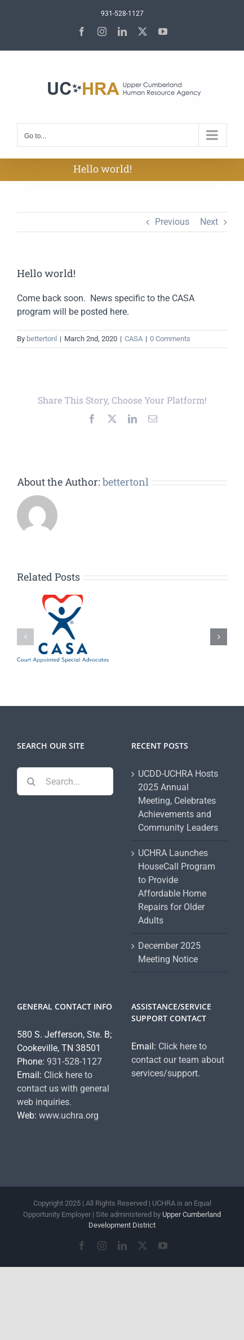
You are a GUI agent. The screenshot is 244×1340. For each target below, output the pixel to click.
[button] (25, 636)
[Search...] (65, 781)
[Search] (31, 781)
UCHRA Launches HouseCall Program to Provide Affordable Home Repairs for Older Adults (176, 887)
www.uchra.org (69, 1115)
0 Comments (170, 338)
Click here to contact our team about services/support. (177, 1060)
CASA (134, 338)
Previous (172, 221)
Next (209, 221)
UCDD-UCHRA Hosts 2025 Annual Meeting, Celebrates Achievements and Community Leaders (178, 800)
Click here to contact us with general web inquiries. (63, 1088)
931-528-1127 (74, 1061)
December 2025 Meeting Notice (169, 952)
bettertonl (41, 338)
